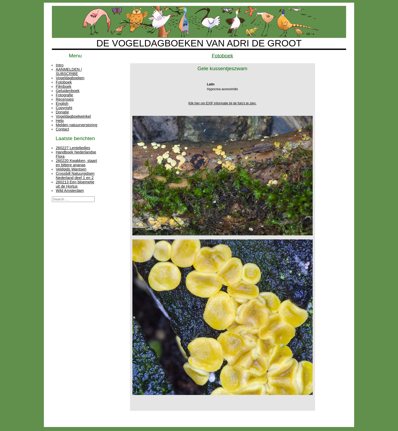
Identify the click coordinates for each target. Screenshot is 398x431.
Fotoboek (64, 82)
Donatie (62, 112)
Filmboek (63, 86)
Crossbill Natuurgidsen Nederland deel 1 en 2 (75, 175)
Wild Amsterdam (70, 190)
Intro (59, 65)
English (62, 103)
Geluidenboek (67, 91)
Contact (62, 129)
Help (60, 120)
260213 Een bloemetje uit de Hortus (75, 184)
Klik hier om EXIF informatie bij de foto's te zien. (222, 103)
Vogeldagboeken (70, 78)
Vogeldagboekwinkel (73, 116)
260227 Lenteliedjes (73, 148)
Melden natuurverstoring (76, 125)
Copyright (64, 108)
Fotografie (64, 95)
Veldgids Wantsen (71, 169)
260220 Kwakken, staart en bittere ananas (76, 163)
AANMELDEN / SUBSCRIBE (69, 71)
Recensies (65, 99)
